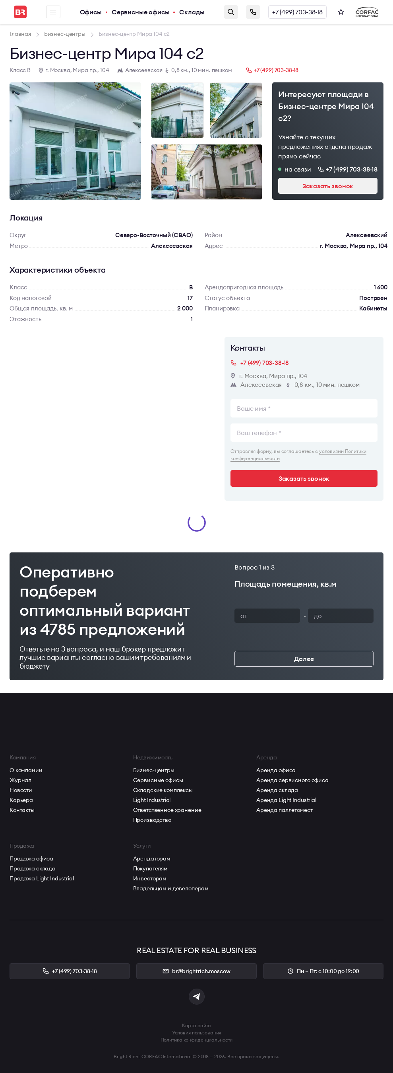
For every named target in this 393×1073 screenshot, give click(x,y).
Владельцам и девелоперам (171, 888)
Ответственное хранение (167, 810)
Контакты (22, 810)
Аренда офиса (276, 770)
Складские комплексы (163, 790)
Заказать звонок (253, 12)
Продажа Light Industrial (42, 878)
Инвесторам (150, 878)
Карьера (21, 800)
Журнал (20, 780)
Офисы (91, 12)
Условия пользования (196, 1033)
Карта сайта (196, 1025)
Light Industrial (152, 800)
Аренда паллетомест (284, 810)
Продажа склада (33, 868)
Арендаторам (151, 858)
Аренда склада (277, 790)
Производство (152, 819)
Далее (304, 659)
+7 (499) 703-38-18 (297, 12)
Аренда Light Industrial (286, 800)
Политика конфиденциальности (197, 1040)
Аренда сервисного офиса (292, 780)
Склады (191, 12)
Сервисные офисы (141, 12)
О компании (26, 770)
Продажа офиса (31, 858)
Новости (21, 790)
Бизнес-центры (153, 770)
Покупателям (150, 868)
